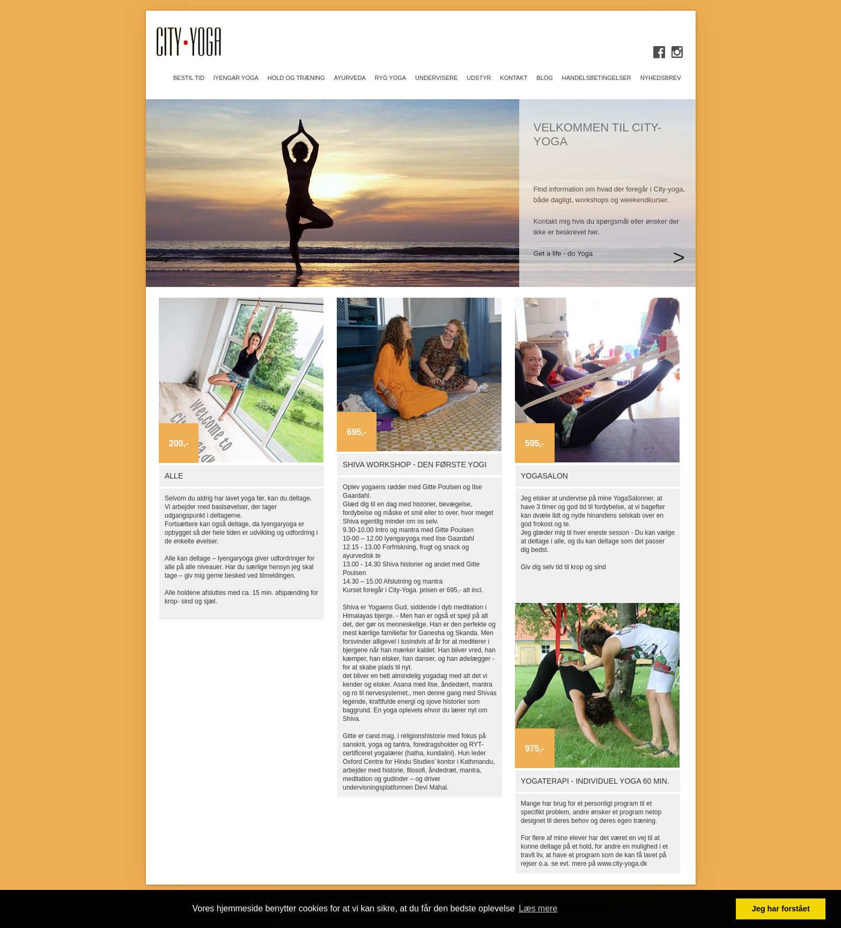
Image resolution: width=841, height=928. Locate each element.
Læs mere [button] (538, 908)
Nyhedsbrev (660, 78)
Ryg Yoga (390, 78)
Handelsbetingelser (596, 78)
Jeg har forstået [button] (781, 908)
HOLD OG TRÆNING (296, 78)
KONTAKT (513, 78)
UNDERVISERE (436, 78)
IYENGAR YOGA (236, 78)
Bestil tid (188, 78)
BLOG (544, 78)
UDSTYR (479, 78)
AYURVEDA (350, 78)
